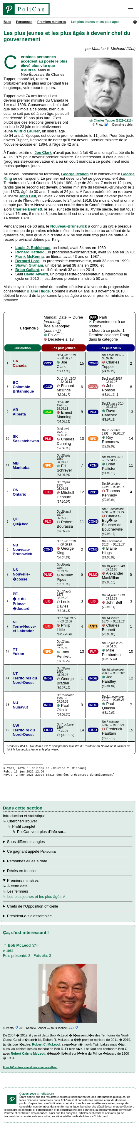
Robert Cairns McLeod (28, 1056)
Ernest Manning (66, 409)
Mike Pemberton (113, 649)
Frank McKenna (29, 256)
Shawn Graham (29, 265)
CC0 (73, 1030)
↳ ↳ (68, 909)
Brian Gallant (27, 269)
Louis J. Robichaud (33, 247)
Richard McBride (66, 384)
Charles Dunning (66, 436)
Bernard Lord (27, 261)
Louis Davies (66, 599)
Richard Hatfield (30, 252)
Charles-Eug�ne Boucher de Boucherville (113, 519)
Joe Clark (43, 152)
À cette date (17, 888)
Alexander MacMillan (113, 572)
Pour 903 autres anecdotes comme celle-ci (30, 1069)
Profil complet (23, 829)
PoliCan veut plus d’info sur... (41, 834)
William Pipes (66, 572)
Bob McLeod (19, 948)
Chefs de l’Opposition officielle (32, 909)
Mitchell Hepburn (66, 490)
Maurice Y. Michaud (69, 769)
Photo (102, 124)
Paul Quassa (113, 702)
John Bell (27, 196)
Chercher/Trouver (22, 824)
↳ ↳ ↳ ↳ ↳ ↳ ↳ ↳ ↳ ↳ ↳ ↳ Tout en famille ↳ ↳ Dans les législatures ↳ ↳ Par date (68, 844)
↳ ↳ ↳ (68, 891)
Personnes (24, 21)
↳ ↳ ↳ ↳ (68, 854)
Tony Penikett (66, 649)
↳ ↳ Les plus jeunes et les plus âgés (68, 918)
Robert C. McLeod (46, 1047)
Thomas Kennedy (113, 489)
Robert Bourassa (66, 519)
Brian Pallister (113, 463)
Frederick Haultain (113, 728)
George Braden (75, 174)
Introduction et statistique (24, 818)
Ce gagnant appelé (31, 854)
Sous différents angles (26, 844)
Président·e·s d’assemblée (29, 918)
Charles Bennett (27, 209)
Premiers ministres (51, 21)
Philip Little (66, 624)
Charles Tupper (113, 361)
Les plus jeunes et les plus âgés (34, 899)
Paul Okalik (66, 703)
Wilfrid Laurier (27, 131)
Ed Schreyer (66, 463)
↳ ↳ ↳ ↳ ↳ (68, 873)
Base (7, 21)
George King (66, 547)
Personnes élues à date (27, 863)
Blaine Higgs (38, 291)
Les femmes (17, 894)
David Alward (36, 274)
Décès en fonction (22, 873)
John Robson (113, 384)
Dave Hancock (113, 409)
